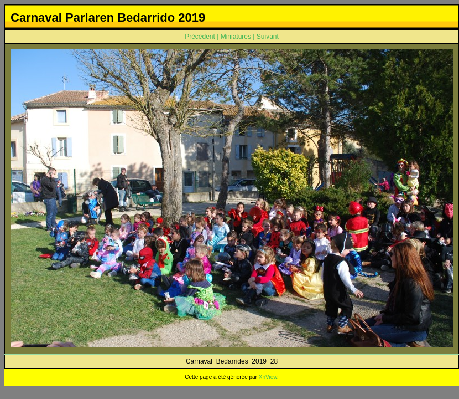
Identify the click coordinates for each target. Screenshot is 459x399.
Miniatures (236, 36)
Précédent (200, 36)
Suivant (268, 36)
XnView (268, 377)
